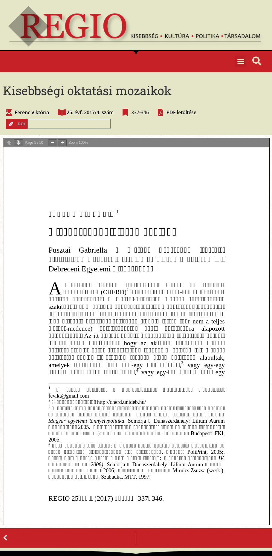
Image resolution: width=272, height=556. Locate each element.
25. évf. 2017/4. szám (90, 112)
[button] (241, 61)
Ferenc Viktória (32, 112)
